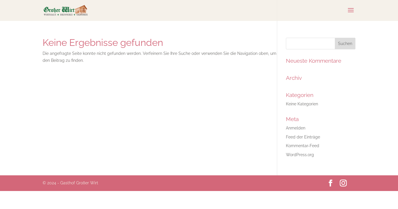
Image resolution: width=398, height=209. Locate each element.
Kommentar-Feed (302, 145)
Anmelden (295, 128)
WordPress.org (300, 154)
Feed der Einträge (303, 137)
